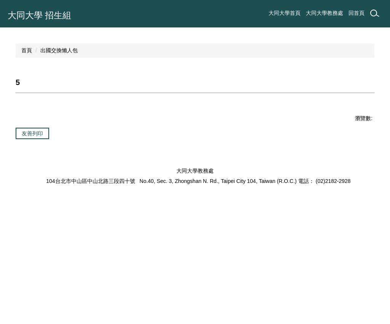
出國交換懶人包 (59, 156)
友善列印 (32, 239)
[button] (9, 80)
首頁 (26, 156)
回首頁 (356, 13)
